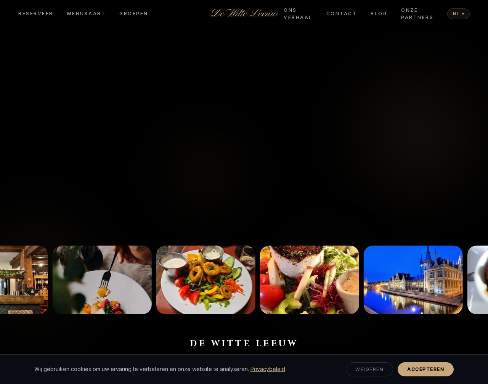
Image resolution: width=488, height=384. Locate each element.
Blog (379, 13)
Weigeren (369, 369)
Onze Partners (417, 13)
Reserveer (35, 13)
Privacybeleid (267, 369)
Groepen (133, 13)
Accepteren (425, 369)
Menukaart (86, 13)
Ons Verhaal (298, 13)
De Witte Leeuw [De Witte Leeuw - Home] (244, 14)
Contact (341, 13)
